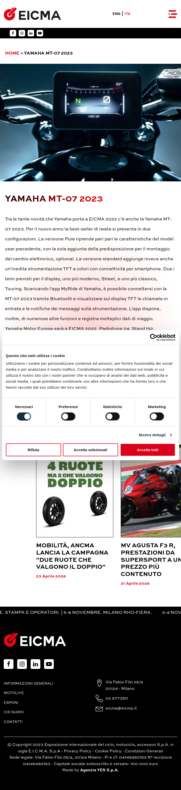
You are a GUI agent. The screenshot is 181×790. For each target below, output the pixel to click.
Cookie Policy (108, 751)
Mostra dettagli (152, 434)
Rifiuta (33, 450)
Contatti (13, 722)
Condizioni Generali (144, 751)
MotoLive (14, 693)
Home (12, 53)
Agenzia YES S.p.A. (99, 770)
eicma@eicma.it (121, 709)
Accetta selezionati (90, 450)
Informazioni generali (28, 683)
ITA (127, 14)
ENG (117, 14)
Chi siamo (14, 712)
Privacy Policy (77, 751)
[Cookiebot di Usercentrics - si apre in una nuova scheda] (153, 337)
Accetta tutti (148, 450)
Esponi (11, 703)
